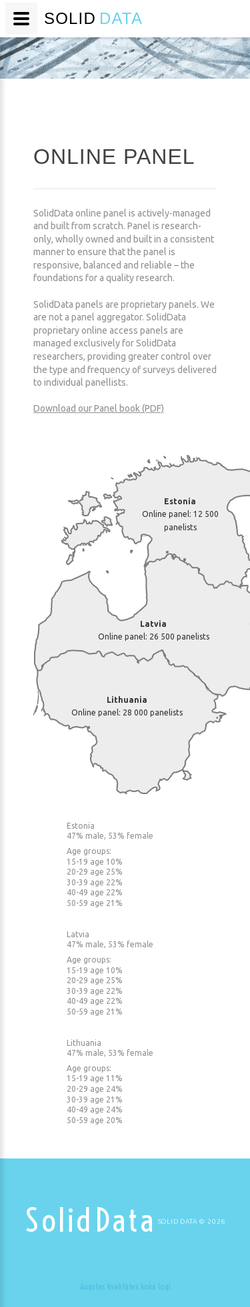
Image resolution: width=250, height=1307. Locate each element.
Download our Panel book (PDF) (98, 408)
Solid (90, 1220)
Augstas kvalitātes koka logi (125, 1286)
